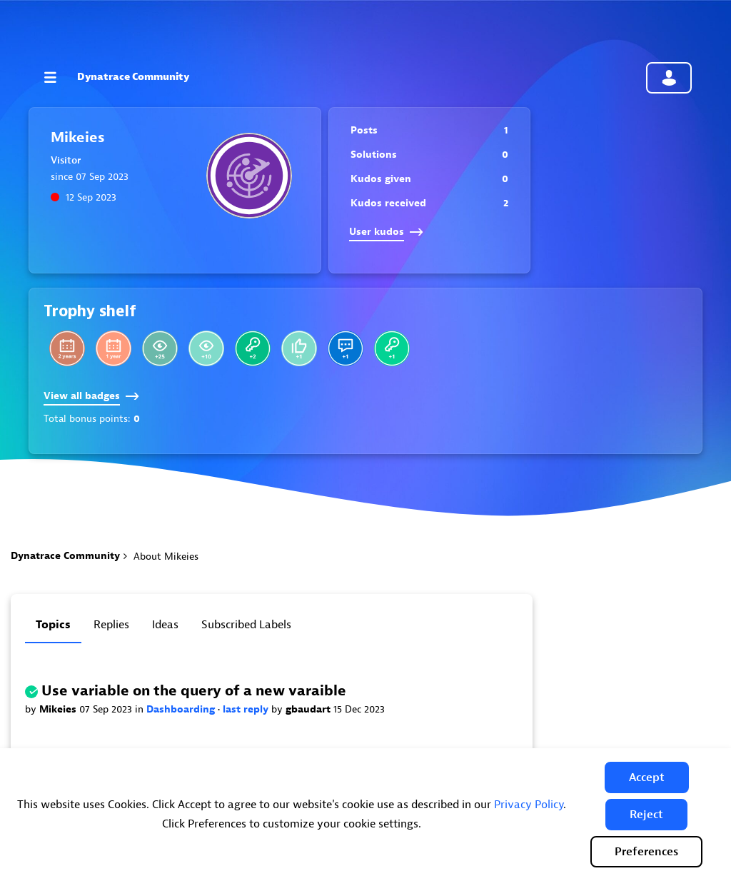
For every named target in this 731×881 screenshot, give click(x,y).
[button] (647, 777)
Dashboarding (182, 709)
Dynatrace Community (133, 77)
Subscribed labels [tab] (246, 625)
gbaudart (309, 709)
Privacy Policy (528, 804)
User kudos (386, 232)
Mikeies (59, 709)
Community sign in (669, 78)
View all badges (91, 396)
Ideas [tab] (165, 625)
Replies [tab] (111, 625)
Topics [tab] (53, 625)
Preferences (646, 852)
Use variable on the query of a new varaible (193, 691)
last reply (247, 709)
